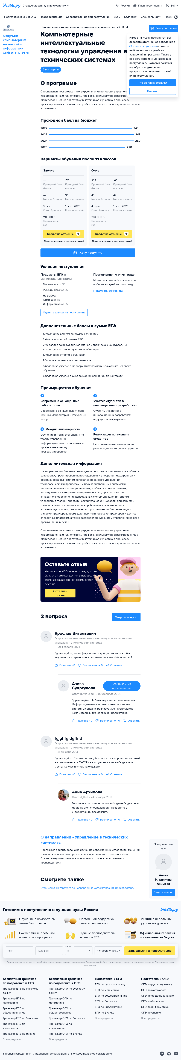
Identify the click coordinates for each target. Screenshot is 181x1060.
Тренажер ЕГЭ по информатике (14, 1026)
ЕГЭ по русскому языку (110, 984)
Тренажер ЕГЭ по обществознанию (14, 1010)
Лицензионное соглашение (51, 1053)
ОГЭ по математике (153, 990)
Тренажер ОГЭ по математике (60, 1001)
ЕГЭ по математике (107, 990)
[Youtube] (176, 1054)
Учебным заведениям (17, 1053)
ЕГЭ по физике (104, 1012)
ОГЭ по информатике (155, 1007)
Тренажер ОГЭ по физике (65, 1034)
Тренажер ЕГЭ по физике (19, 1034)
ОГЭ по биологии (152, 1001)
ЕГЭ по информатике (108, 1007)
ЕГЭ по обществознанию (111, 995)
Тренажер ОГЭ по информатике (60, 1026)
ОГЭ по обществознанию (157, 995)
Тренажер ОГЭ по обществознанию (60, 1010)
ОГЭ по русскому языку (156, 984)
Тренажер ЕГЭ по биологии (20, 1018)
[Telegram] (169, 1054)
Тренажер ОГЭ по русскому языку (67, 991)
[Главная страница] (12, 6)
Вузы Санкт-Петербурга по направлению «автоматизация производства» (87, 888)
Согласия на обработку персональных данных (109, 962)
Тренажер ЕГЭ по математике (14, 1001)
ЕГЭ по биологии (106, 1001)
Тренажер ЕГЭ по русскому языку (20, 991)
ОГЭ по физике (151, 1012)
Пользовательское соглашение (91, 1053)
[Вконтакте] (162, 1054)
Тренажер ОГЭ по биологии (67, 1018)
